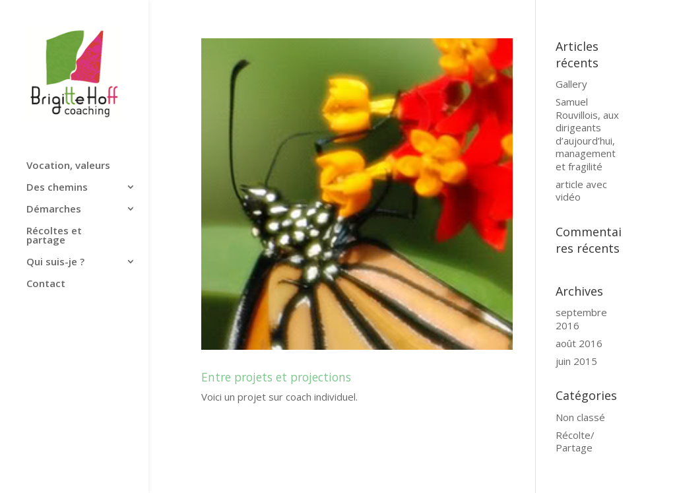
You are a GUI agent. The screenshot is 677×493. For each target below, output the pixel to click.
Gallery (571, 83)
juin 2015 (576, 361)
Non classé (580, 417)
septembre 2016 (581, 319)
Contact (45, 284)
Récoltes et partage (54, 236)
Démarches (53, 209)
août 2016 (579, 343)
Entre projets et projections (276, 377)
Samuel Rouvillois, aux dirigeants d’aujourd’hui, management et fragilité (587, 134)
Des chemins (57, 187)
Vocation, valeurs (68, 166)
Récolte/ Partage (575, 441)
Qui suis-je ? (55, 262)
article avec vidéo (581, 191)
